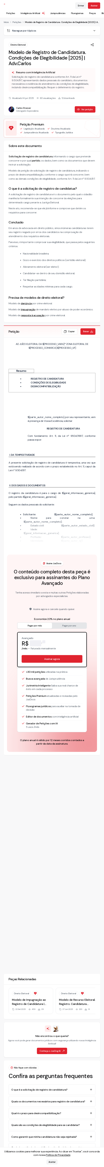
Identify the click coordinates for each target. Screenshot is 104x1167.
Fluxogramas (77, 13)
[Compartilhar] (92, 45)
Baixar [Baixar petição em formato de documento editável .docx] (88, 331)
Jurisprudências (58, 13)
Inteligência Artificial (33, 13)
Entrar (81, 5)
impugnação (28, 309)
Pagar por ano (69, 625)
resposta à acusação (33, 315)
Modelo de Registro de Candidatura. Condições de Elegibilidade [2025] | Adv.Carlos (62, 22)
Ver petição (85, 109)
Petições (10, 13)
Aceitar (52, 1161)
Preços (92, 13)
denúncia (26, 303)
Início (6, 22)
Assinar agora (52, 659)
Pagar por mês (35, 625)
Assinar (94, 5)
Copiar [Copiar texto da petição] (69, 331)
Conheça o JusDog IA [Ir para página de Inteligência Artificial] (52, 1051)
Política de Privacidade (58, 1155)
